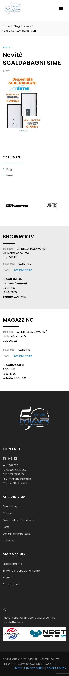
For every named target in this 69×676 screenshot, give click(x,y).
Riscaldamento (12, 564)
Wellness (8, 540)
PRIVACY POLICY (34, 668)
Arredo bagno (11, 506)
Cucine (7, 513)
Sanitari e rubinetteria (17, 534)
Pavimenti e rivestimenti (18, 520)
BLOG (18, 668)
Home (6, 26)
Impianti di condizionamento (21, 570)
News (27, 26)
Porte (6, 527)
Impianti (8, 577)
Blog (17, 26)
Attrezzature (11, 584)
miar (8, 70)
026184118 (24, 350)
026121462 (24, 264)
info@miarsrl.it (23, 270)
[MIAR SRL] (34, 418)
